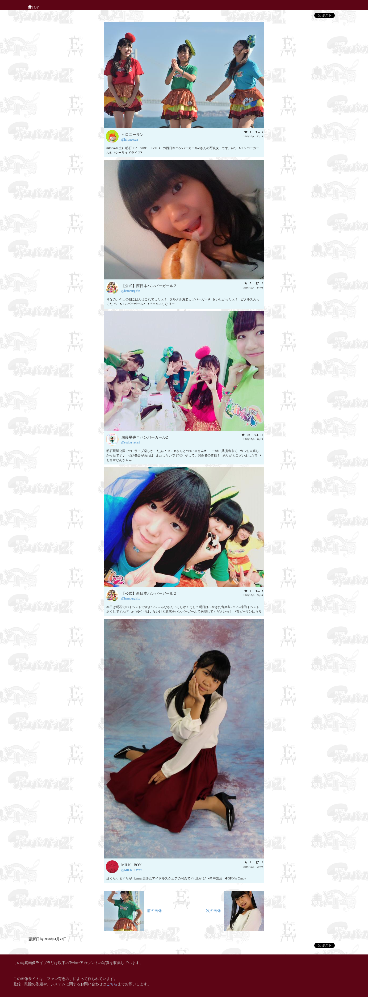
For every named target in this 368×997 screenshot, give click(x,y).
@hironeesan (129, 139)
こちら (112, 983)
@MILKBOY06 (131, 869)
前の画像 (133, 910)
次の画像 (235, 910)
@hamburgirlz (130, 290)
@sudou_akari (130, 442)
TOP (33, 7)
